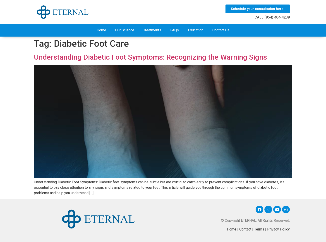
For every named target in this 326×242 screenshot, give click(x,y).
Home (101, 30)
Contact (245, 229)
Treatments (152, 30)
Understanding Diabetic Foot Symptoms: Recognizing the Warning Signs (150, 57)
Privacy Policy (278, 229)
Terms (259, 229)
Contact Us (221, 30)
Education (195, 30)
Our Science (124, 30)
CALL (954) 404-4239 (272, 17)
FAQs (174, 30)
